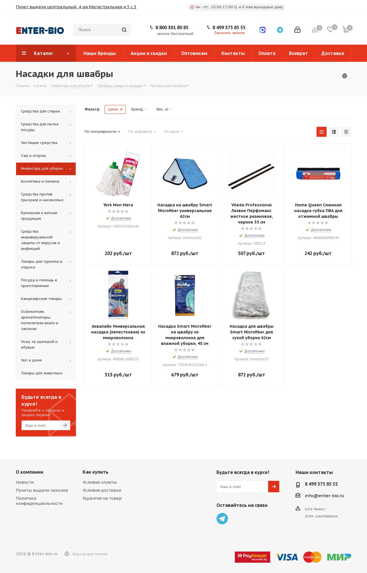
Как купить (95, 472)
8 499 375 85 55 (228, 27)
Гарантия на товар (102, 498)
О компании (29, 472)
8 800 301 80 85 (171, 27)
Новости (25, 482)
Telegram (222, 518)
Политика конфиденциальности (39, 500)
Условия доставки (102, 490)
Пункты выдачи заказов (42, 490)
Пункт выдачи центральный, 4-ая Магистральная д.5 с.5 (76, 6)
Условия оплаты (100, 482)
